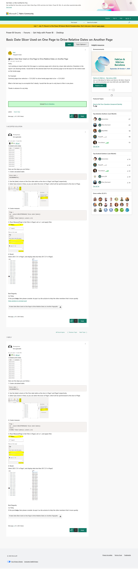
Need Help (17, 111)
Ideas (54, 13)
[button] (69, 44)
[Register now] (99, 85)
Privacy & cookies (107, 556)
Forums (38, 13)
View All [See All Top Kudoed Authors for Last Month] (96, 186)
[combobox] (109, 22)
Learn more (100, 26)
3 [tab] (111, 89)
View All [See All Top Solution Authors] (96, 146)
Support (87, 13)
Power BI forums (13, 32)
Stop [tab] (114, 90)
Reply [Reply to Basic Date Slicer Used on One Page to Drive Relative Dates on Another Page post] (82, 116)
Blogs (71, 13)
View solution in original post (17, 301)
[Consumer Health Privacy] (31, 563)
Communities (62, 13)
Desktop (60, 32)
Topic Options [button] (80, 44)
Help (121, 18)
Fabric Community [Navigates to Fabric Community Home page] (26, 13)
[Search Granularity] (78, 22)
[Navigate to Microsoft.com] (11, 14)
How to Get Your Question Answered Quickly (107, 104)
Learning (78, 13)
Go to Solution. (50, 104)
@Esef (17, 143)
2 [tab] (110, 89)
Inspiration (46, 13)
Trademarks (127, 556)
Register (107, 18)
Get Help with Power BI (43, 32)
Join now (9, 7)
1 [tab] (109, 89)
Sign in (115, 18)
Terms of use (118, 556)
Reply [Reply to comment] (82, 321)
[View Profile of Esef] (14, 52)
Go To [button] (127, 18)
